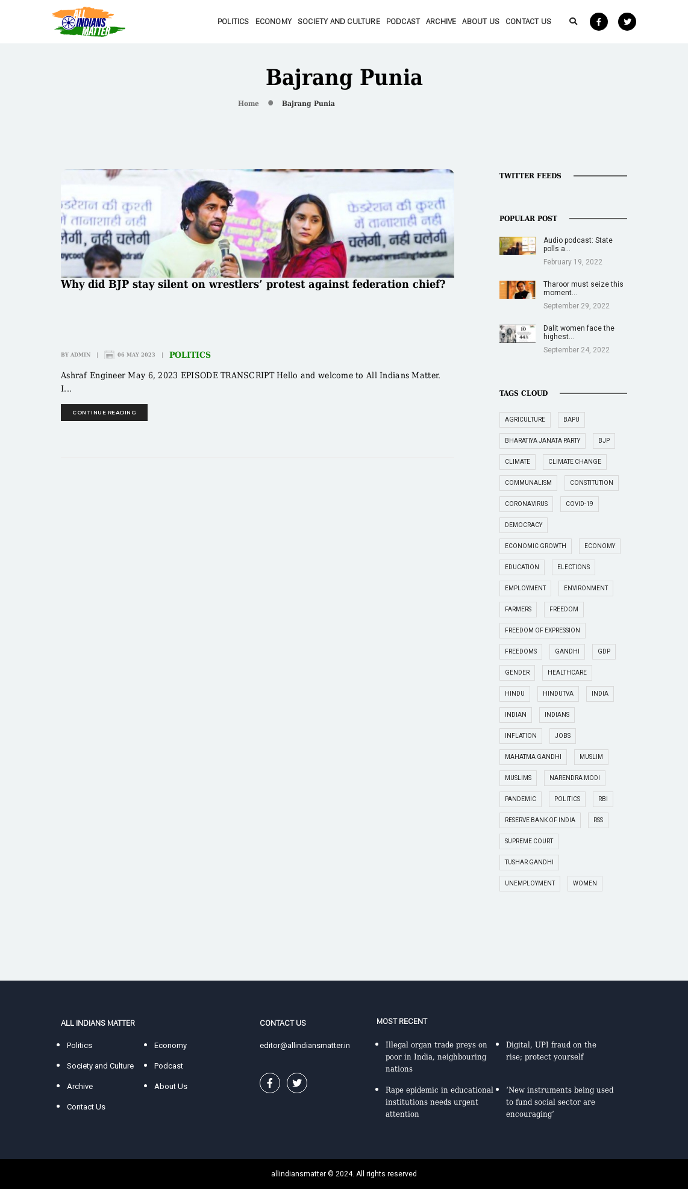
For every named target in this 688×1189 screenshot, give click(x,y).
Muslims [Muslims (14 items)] (518, 778)
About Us (480, 21)
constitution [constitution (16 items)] (591, 482)
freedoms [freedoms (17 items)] (521, 651)
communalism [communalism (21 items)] (528, 482)
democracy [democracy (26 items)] (523, 525)
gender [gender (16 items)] (517, 672)
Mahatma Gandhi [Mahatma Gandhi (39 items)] (533, 757)
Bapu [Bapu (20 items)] (571, 419)
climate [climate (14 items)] (517, 461)
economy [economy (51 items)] (599, 546)
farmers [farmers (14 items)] (518, 609)
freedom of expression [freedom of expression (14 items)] (542, 630)
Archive (441, 21)
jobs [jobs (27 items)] (563, 735)
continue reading (104, 412)
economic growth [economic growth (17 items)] (535, 546)
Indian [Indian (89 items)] (516, 714)
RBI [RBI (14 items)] (603, 799)
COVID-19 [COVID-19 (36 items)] (579, 504)
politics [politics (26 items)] (567, 799)
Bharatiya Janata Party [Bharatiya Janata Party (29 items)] (542, 440)
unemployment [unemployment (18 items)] (530, 883)
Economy (273, 21)
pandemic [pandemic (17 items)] (520, 799)
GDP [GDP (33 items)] (604, 651)
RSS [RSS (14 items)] (598, 820)
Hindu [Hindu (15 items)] (515, 693)
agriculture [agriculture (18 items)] (525, 419)
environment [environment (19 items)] (586, 588)
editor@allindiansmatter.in (305, 1045)
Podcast (403, 21)
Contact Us (528, 21)
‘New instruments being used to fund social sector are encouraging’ (559, 1102)
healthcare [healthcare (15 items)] (567, 672)
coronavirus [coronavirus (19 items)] (526, 504)
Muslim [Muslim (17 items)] (591, 757)
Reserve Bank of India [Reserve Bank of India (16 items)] (540, 820)
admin (80, 355)
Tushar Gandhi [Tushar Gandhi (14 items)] (529, 862)
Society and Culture (339, 21)
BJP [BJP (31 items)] (604, 440)
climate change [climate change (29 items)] (574, 461)
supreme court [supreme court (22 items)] (529, 841)
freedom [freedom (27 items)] (563, 609)
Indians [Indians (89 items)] (557, 714)
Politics (233, 21)
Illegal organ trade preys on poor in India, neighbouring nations (436, 1056)
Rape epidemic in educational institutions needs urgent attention (439, 1102)
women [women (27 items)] (585, 883)
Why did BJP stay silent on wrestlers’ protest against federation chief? (253, 284)
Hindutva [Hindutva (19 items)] (558, 693)
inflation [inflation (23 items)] (521, 735)
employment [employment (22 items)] (525, 588)
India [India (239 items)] (600, 693)
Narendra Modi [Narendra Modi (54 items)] (574, 778)
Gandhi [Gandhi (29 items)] (567, 651)
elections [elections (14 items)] (573, 567)
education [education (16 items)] (522, 567)
